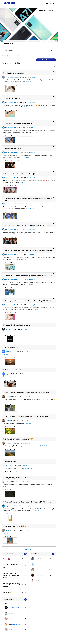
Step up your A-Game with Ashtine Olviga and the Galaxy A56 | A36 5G (28, 301)
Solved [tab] (36, 67)
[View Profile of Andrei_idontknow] (40, 575)
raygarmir (8, 351)
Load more (28, 549)
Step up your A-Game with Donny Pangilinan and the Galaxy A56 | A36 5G (28, 276)
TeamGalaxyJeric (12, 102)
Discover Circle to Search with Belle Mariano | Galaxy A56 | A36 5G (26, 225)
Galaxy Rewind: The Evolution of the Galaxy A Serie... (11, 575)
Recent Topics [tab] (7, 67)
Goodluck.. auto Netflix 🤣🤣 (14, 526)
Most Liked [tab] (16, 67)
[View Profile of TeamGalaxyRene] (15, 624)
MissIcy (8, 530)
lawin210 (8, 329)
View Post (28, 81)
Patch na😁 (7, 592)
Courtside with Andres (12, 98)
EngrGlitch (8, 506)
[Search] (29, 50)
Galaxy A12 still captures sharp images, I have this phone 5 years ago (27, 392)
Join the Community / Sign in (46, 59)
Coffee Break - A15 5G (12, 370)
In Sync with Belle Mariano (13, 149)
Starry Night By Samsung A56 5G (15, 478)
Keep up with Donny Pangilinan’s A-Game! (18, 123)
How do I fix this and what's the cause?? (18, 325)
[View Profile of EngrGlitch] (38, 558)
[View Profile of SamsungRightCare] (14, 607)
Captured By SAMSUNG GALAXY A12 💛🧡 (19, 439)
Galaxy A (33, 77)
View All (15, 554)
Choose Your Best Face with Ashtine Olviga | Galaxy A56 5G (24, 174)
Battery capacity (10, 461)
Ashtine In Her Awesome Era (14, 73)
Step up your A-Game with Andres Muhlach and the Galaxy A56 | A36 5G (28, 250)
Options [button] (53, 56)
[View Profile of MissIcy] (37, 569)
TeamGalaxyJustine (13, 77)
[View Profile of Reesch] (11, 629)
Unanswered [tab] (44, 67)
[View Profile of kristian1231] (38, 564)
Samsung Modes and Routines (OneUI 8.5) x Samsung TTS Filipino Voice (28, 502)
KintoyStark (9, 482)
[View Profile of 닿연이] (37, 580)
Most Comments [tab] (26, 67)
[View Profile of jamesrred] (11, 613)
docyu (7, 465)
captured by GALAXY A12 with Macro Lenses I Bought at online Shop (27, 416)
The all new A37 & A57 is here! (11, 566)
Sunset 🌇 (6, 559)
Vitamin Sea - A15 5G (11, 347)
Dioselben (8, 396)
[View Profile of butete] (10, 618)
